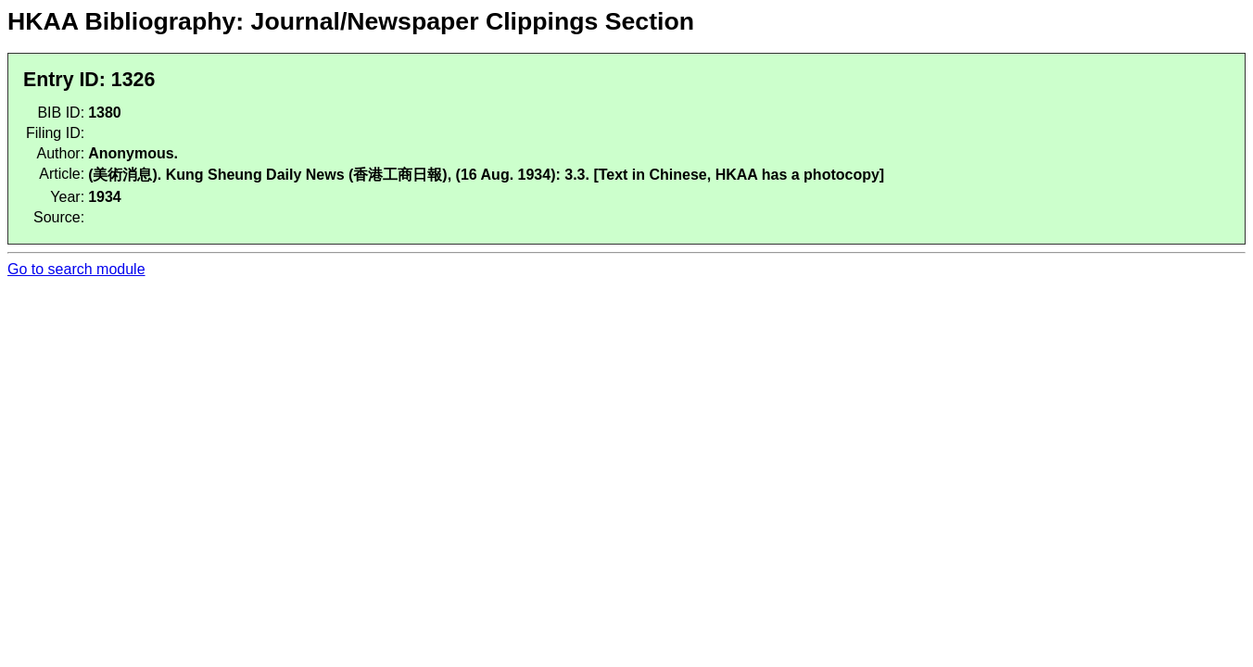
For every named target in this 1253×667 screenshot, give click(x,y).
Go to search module (76, 269)
